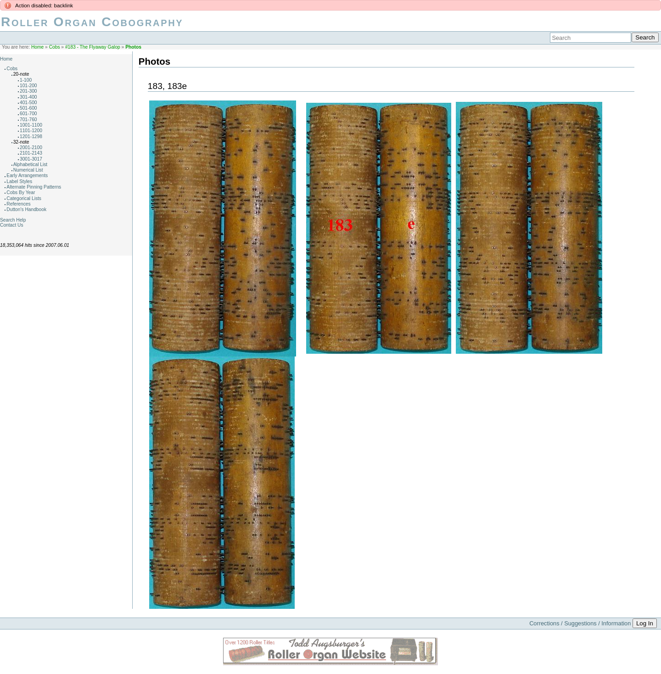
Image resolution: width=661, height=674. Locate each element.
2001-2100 (31, 147)
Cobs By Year (20, 192)
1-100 (26, 80)
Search (645, 37)
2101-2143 (31, 153)
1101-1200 (31, 130)
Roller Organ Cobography (92, 22)
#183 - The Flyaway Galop (92, 47)
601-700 (28, 113)
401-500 (28, 102)
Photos (133, 47)
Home (37, 47)
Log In (644, 623)
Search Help (13, 220)
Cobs (54, 47)
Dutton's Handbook (26, 209)
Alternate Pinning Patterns (33, 186)
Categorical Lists (23, 198)
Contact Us (11, 225)
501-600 (28, 108)
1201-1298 (31, 136)
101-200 (28, 85)
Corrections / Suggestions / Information (580, 623)
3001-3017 (31, 159)
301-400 (28, 97)
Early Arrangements (27, 175)
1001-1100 (31, 125)
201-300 (28, 91)
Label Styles (19, 181)
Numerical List (28, 170)
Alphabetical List (30, 164)
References (18, 203)
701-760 (28, 119)
